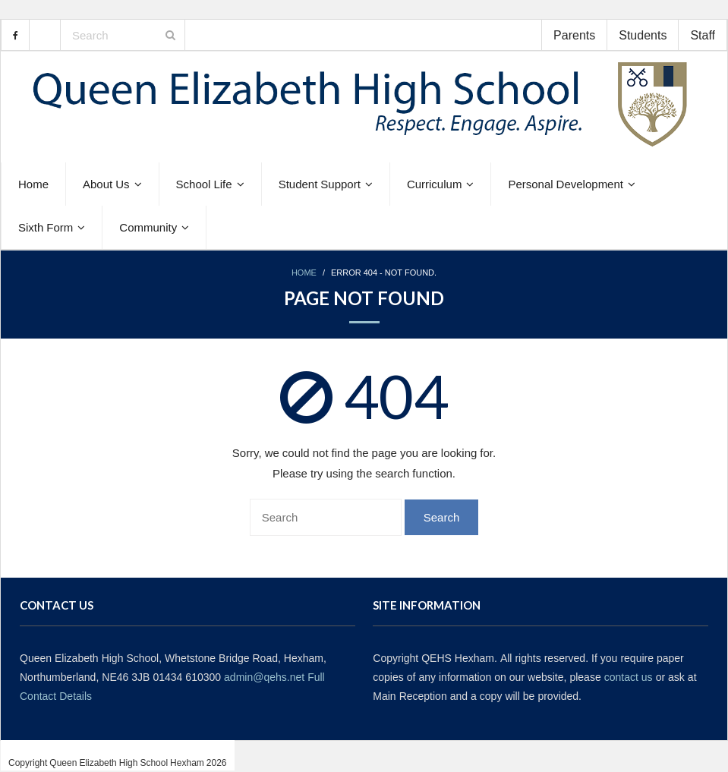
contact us (628, 677)
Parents (574, 35)
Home (304, 273)
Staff (702, 35)
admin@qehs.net (264, 677)
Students (643, 35)
